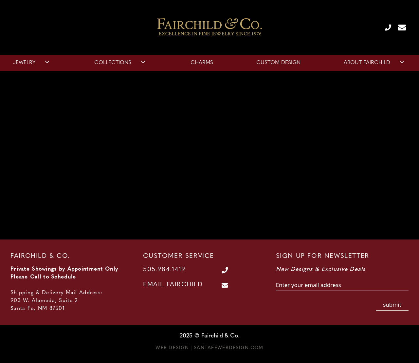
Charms (202, 63)
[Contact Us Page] (399, 27)
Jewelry (32, 63)
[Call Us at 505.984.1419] (385, 27)
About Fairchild (375, 63)
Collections (120, 63)
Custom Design (278, 63)
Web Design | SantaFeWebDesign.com (209, 348)
